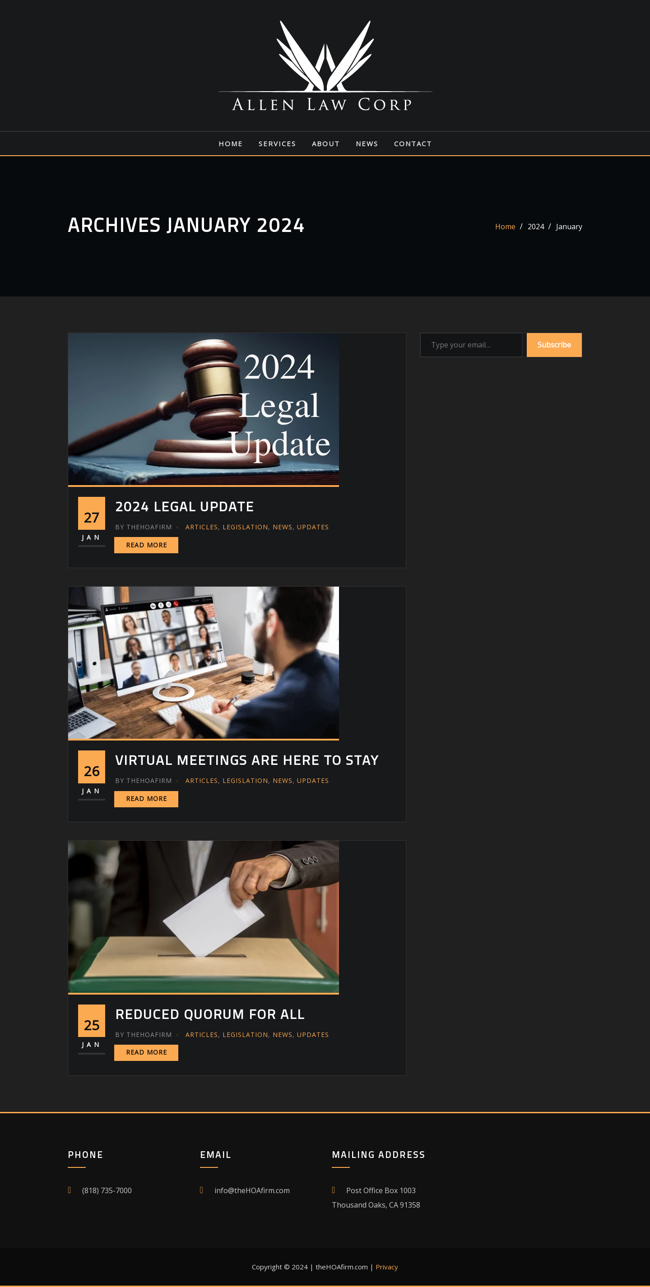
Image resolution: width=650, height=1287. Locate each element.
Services (277, 143)
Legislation (245, 527)
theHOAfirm (143, 527)
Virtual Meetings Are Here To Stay (247, 760)
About (326, 143)
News (367, 143)
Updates (313, 527)
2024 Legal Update (184, 506)
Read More (146, 545)
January (569, 226)
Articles (202, 527)
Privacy (387, 1266)
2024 (536, 226)
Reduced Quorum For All (210, 1014)
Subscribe (554, 345)
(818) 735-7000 (107, 1190)
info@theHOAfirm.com (252, 1190)
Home (230, 143)
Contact (413, 143)
